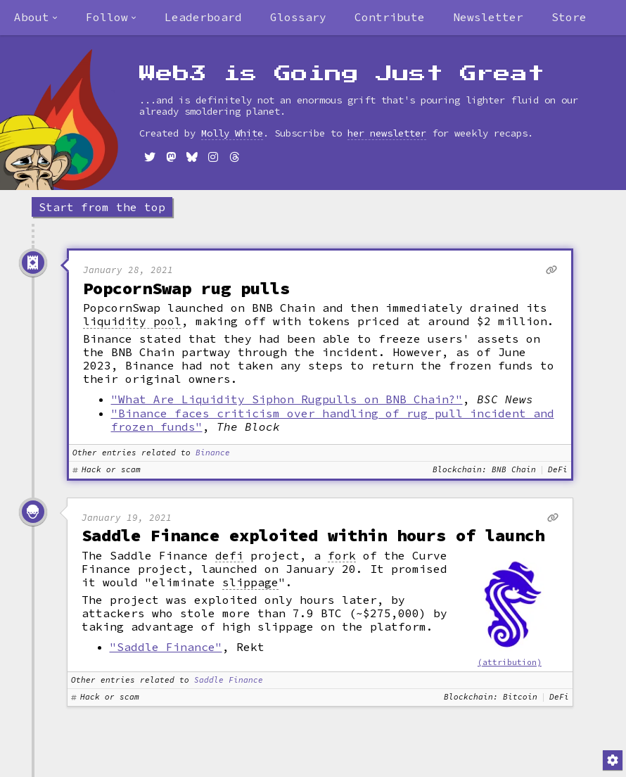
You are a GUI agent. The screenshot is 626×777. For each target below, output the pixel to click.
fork (342, 555)
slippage (250, 582)
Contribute (389, 17)
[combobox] (36, 17)
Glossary (298, 17)
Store (569, 17)
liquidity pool (132, 321)
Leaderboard (203, 17)
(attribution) (510, 662)
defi (229, 555)
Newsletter (488, 17)
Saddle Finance (228, 680)
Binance (213, 452)
